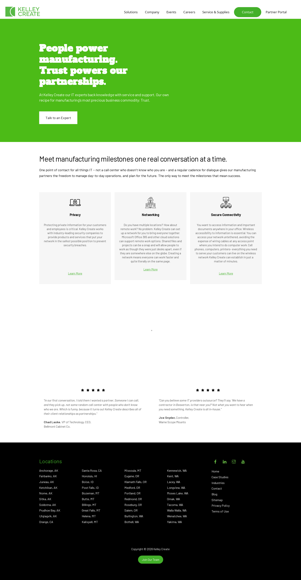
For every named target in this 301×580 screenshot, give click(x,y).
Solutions (131, 12)
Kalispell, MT (90, 522)
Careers (189, 12)
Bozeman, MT (90, 493)
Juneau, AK (46, 482)
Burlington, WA (133, 516)
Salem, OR (131, 510)
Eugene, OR (131, 476)
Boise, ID (87, 482)
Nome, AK (45, 493)
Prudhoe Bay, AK (49, 510)
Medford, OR (132, 487)
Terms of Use (220, 511)
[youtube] (243, 461)
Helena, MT (89, 516)
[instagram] (234, 461)
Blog (214, 494)
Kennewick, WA (177, 470)
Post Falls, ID (90, 487)
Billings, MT (89, 505)
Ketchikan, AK (48, 487)
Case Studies (220, 477)
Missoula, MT (132, 470)
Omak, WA (173, 499)
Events (171, 12)
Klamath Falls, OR (135, 482)
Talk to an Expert (58, 118)
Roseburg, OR (133, 505)
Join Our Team (150, 559)
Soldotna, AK (47, 505)
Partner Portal (276, 12)
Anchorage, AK (48, 470)
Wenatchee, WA (177, 516)
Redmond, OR (133, 499)
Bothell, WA (131, 522)
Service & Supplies (215, 12)
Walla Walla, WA (177, 510)
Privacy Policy (221, 505)
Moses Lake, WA (177, 493)
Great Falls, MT (91, 510)
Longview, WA (176, 487)
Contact (247, 12)
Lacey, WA (173, 482)
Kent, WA (173, 476)
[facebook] (215, 461)
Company (152, 12)
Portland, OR (132, 493)
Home (215, 471)
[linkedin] (224, 461)
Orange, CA (46, 522)
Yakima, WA (174, 522)
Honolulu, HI (89, 476)
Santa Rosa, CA (92, 470)
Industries (218, 483)
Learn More (75, 273)
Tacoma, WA (175, 505)
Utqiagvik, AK (48, 516)
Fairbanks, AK (48, 476)
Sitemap (217, 500)
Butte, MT (88, 499)
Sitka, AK (45, 499)
